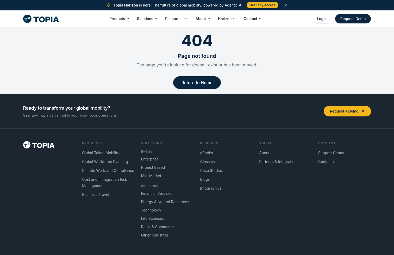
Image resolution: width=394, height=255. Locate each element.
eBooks (206, 153)
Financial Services (156, 193)
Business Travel (95, 194)
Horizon (227, 18)
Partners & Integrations (278, 161)
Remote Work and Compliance (108, 170)
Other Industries (155, 235)
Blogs (205, 179)
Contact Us (327, 161)
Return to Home (197, 82)
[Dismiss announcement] (286, 5)
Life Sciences (152, 218)
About (203, 18)
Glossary (207, 161)
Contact (252, 18)
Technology (151, 210)
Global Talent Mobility (100, 153)
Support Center (331, 153)
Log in (322, 18)
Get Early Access (263, 5)
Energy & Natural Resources (165, 202)
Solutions (147, 18)
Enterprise (150, 159)
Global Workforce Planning (105, 161)
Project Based (153, 167)
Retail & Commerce (157, 227)
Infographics (211, 188)
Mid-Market (151, 175)
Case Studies (211, 170)
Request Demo (353, 18)
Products (119, 18)
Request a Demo (347, 111)
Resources (176, 18)
